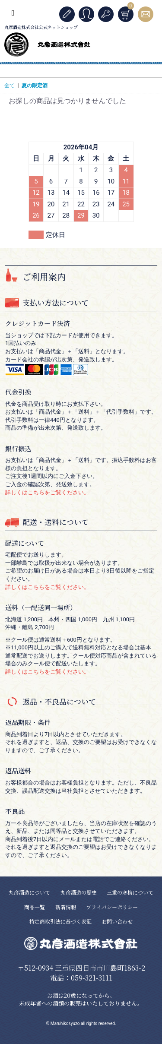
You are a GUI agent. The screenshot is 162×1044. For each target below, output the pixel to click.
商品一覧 (34, 907)
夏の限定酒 (35, 85)
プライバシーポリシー (112, 907)
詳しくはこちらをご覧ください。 (47, 492)
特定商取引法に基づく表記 (60, 921)
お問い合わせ (117, 921)
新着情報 (65, 907)
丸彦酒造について (29, 892)
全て (9, 85)
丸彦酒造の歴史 (78, 892)
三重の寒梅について (130, 892)
